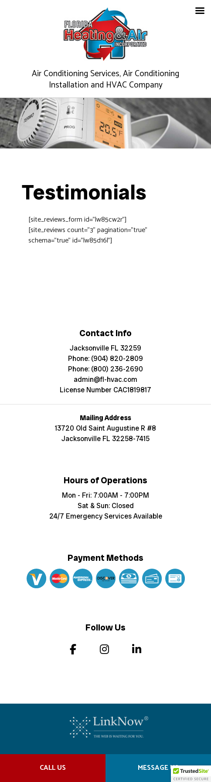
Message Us (158, 768)
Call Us (53, 768)
